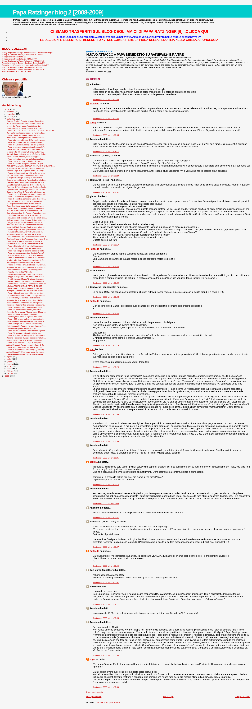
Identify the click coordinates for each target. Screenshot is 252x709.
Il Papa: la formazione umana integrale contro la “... (25, 147)
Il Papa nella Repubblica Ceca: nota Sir (21, 328)
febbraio (10, 371)
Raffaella (94, 103)
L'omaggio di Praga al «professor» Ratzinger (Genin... (26, 187)
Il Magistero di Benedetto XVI (14, 57)
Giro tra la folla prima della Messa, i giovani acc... (24, 340)
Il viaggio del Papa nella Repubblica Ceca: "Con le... (26, 277)
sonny (93, 122)
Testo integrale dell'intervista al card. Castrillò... (24, 263)
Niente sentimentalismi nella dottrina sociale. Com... (25, 124)
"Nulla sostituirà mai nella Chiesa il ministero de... (25, 201)
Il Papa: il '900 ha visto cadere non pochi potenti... (25, 319)
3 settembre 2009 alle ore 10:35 (106, 458)
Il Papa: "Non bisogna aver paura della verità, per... (25, 149)
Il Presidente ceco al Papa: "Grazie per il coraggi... (25, 279)
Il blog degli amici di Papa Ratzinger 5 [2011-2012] (23, 61)
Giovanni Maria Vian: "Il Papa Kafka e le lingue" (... (25, 192)
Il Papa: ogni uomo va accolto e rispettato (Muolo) (25, 253)
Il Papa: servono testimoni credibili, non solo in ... (24, 310)
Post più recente (93, 696)
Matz (92, 349)
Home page (168, 696)
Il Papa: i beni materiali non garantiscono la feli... (24, 307)
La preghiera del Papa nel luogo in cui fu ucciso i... (25, 178)
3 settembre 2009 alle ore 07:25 (106, 119)
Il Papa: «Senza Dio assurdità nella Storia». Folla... (25, 288)
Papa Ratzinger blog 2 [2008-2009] (58, 12)
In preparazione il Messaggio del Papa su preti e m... (26, 189)
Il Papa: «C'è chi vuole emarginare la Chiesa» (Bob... (26, 336)
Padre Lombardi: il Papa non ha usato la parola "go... (26, 326)
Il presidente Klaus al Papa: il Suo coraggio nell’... (25, 270)
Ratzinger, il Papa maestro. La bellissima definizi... (25, 291)
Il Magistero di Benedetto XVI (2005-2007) (19, 59)
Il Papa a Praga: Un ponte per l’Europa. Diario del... (25, 230)
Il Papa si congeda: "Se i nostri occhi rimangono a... (25, 281)
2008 (7, 376)
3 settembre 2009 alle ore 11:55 (106, 566)
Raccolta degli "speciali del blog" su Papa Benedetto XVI (25, 65)
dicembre (11, 112)
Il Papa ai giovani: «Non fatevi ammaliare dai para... (25, 182)
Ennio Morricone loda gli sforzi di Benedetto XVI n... (25, 185)
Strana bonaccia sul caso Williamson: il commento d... (26, 237)
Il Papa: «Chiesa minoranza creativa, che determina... (26, 258)
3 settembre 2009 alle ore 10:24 (106, 367)
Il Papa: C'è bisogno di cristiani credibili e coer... (24, 333)
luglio (9, 359)
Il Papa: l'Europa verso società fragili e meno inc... (25, 347)
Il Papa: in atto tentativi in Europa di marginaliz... (24, 343)
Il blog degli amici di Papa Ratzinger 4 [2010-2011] (23, 67)
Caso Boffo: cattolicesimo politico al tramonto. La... (25, 133)
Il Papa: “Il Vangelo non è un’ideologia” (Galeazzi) (25, 350)
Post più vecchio (242, 696)
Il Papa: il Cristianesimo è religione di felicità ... (23, 197)
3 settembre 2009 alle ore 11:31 (106, 518)
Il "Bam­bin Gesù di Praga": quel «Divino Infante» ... (25, 255)
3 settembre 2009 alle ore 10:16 (106, 345)
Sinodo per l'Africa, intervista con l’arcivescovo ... (24, 234)
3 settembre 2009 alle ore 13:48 (106, 618)
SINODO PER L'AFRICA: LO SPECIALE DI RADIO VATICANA (30, 131)
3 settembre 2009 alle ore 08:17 (106, 152)
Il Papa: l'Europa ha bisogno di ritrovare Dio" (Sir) (24, 164)
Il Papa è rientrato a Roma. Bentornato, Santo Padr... (26, 265)
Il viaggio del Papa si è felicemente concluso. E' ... (25, 222)
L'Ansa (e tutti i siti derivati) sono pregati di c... (23, 314)
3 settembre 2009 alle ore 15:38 (106, 655)
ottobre (10, 116)
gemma (94, 462)
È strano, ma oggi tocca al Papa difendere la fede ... (25, 180)
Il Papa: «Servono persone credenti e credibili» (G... (25, 208)
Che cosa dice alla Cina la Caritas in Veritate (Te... (25, 244)
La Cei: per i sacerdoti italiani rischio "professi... (24, 204)
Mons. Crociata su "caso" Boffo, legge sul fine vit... (25, 206)
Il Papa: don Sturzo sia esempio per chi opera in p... (25, 145)
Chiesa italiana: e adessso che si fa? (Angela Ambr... (26, 154)
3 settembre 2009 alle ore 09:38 (106, 267)
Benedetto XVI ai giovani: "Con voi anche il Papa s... (26, 312)
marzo (10, 369)
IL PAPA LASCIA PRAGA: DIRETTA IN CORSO (24, 286)
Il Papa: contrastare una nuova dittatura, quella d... (25, 159)
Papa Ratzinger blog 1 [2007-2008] (16, 71)
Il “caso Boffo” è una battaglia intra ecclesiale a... (24, 241)
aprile (9, 366)
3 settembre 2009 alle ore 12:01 (106, 583)
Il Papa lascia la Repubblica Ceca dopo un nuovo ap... (26, 284)
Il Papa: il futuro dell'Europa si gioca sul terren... (24, 135)
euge (92, 659)
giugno (10, 361)
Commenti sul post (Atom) (108, 702)
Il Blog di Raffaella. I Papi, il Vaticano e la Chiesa (22, 55)
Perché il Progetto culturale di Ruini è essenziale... (25, 175)
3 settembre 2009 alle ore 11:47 (106, 547)
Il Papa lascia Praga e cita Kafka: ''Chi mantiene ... (25, 274)
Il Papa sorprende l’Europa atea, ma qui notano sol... (26, 194)
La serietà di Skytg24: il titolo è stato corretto (23, 298)
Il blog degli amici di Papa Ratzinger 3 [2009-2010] (23, 69)
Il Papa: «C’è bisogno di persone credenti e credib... (25, 251)
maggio (10, 364)
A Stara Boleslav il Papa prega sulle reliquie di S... (25, 345)
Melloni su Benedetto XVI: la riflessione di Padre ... (25, 225)
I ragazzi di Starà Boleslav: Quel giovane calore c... (25, 227)
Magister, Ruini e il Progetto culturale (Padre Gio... (25, 121)
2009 (7, 109)
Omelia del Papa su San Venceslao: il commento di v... (27, 239)
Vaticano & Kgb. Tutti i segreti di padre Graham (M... (26, 171)
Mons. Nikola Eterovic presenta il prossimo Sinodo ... (26, 138)
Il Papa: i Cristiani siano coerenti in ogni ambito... (24, 293)
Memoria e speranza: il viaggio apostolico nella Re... (26, 338)
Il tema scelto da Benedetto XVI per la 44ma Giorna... (26, 218)
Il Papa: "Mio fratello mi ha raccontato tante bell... (24, 142)
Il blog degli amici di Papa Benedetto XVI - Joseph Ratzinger (27, 52)
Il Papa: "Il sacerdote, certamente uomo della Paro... (26, 199)
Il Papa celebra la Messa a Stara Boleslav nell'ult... (25, 354)
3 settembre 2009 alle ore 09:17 (106, 245)
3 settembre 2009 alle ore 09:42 (106, 297)
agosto (10, 357)
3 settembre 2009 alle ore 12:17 (106, 604)
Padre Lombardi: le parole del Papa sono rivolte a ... (26, 321)
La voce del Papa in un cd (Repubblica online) (23, 126)
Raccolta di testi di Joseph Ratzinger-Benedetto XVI (23, 63)
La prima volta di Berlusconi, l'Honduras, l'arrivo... (25, 152)
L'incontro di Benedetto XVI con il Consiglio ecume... (26, 296)
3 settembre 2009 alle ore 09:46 (106, 314)
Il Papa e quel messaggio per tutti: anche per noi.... (25, 173)
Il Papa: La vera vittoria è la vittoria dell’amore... (24, 161)
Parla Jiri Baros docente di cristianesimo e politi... (24, 211)
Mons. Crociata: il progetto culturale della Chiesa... (25, 128)
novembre (11, 114)
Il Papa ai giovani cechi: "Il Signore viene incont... (25, 317)
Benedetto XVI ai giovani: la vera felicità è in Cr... (24, 300)
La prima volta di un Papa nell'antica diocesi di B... (25, 260)
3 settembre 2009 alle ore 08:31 (106, 192)
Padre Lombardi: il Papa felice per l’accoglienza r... (25, 303)
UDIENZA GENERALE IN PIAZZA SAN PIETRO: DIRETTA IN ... (30, 166)
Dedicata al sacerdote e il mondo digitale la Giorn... (25, 220)
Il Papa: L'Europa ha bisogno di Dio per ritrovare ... (25, 140)
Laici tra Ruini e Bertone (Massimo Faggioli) (22, 157)
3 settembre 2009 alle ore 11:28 (106, 504)
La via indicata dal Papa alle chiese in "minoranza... (25, 168)
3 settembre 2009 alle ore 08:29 (106, 176)
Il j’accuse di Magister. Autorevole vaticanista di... (24, 232)
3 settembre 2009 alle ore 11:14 (106, 485)
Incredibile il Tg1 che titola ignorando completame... (25, 305)
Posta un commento (94, 692)
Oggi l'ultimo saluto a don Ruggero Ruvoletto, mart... (26, 213)
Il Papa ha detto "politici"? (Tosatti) (19, 272)
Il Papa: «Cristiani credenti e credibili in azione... (24, 246)
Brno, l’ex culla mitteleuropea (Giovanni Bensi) (23, 248)
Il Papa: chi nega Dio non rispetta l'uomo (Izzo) (24, 324)
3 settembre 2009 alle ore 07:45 (106, 135)
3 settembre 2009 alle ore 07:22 (106, 100)
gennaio (10, 373)
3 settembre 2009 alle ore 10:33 (106, 414)
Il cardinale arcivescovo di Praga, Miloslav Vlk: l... (25, 215)
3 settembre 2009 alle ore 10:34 (106, 441)
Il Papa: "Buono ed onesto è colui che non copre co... (26, 331)
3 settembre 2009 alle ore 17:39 (106, 687)
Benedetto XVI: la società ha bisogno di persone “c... (26, 267)
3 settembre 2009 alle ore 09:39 (106, 283)
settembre (11, 119)
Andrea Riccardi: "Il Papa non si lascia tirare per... (25, 352)
